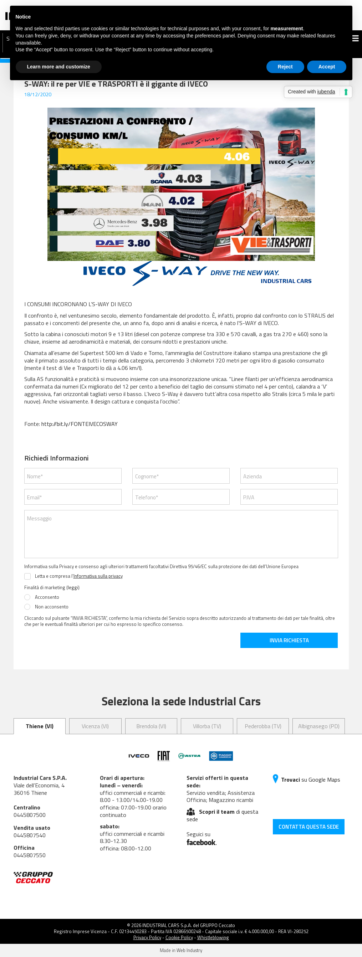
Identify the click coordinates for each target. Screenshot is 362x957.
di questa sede (223, 815)
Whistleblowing (213, 937)
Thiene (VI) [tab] (39, 726)
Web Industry (189, 950)
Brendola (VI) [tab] (151, 726)
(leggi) (73, 587)
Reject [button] (285, 67)
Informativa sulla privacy (98, 576)
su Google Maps (306, 779)
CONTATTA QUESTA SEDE (309, 827)
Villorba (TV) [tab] (207, 726)
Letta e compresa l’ (79, 576)
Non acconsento (51, 607)
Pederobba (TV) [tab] (263, 726)
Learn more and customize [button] (58, 67)
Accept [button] (326, 67)
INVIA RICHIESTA (289, 640)
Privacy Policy (147, 937)
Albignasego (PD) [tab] (319, 726)
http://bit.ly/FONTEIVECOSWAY (79, 424)
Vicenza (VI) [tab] (95, 726)
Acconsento (47, 597)
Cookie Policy (179, 937)
